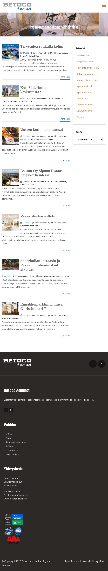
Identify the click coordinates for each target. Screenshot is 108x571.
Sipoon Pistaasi (26, 139)
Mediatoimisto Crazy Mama (91, 561)
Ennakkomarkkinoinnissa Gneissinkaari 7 (41, 306)
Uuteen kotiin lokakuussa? (42, 129)
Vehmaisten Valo (85, 110)
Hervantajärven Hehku (87, 67)
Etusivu (9, 433)
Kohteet (10, 446)
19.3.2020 (26, 223)
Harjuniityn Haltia (84, 61)
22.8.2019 (7, 276)
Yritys (8, 438)
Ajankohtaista (12, 454)
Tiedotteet (30, 56)
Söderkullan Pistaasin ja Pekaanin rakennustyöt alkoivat (40, 265)
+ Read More (65, 77)
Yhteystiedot (12, 450)
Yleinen (39, 56)
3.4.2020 (26, 182)
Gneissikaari (62, 136)
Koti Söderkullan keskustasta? (34, 89)
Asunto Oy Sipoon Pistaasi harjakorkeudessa (42, 172)
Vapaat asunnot (25, 101)
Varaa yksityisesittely (37, 216)
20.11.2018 (26, 315)
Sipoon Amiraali (84, 86)
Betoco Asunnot (39, 53)
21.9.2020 (26, 136)
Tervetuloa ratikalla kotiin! (42, 46)
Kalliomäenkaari (84, 74)
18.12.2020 (26, 98)
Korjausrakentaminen (87, 80)
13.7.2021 (26, 53)
